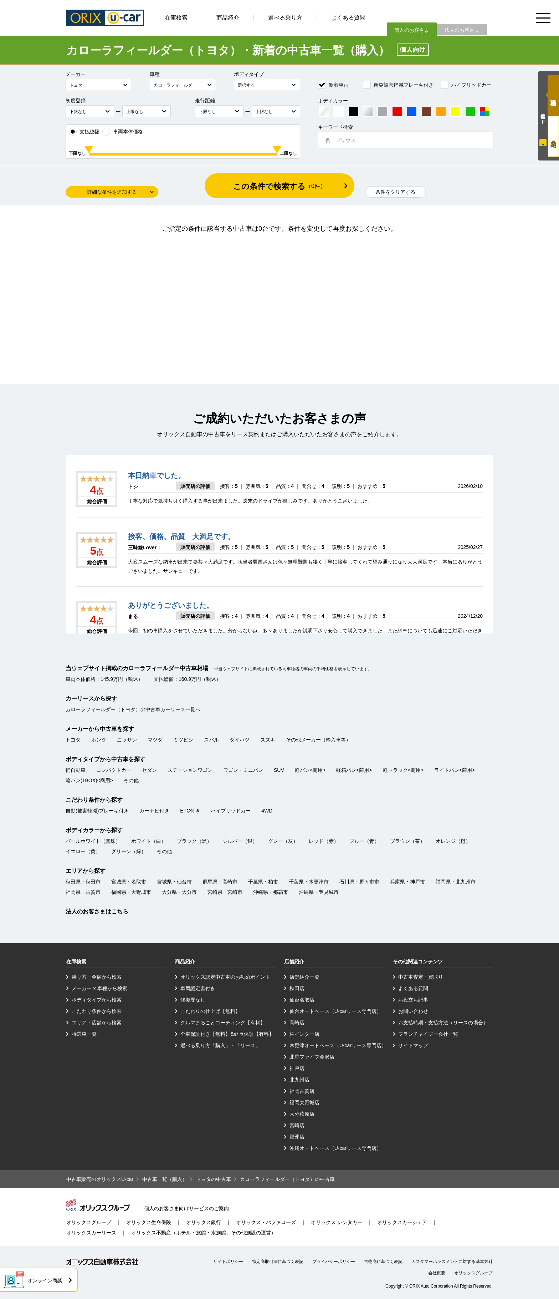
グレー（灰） (283, 841)
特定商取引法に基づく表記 (277, 1261)
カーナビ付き (154, 811)
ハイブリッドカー (466, 85)
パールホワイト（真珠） (93, 841)
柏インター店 (304, 1034)
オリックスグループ (88, 1222)
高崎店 (296, 1022)
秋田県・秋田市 (83, 882)
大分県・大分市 (179, 892)
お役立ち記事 (413, 1000)
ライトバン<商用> (454, 770)
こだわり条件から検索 (97, 1011)
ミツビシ (183, 740)
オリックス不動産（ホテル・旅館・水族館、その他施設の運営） (203, 1233)
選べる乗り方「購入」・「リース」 (220, 1045)
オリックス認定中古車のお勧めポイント (225, 977)
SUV (279, 770)
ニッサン (127, 740)
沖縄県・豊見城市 (319, 892)
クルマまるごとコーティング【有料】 (222, 1022)
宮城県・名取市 (128, 882)
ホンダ (98, 740)
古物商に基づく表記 (383, 1261)
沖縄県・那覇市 (270, 892)
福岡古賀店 (301, 1091)
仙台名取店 (301, 1000)
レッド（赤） (324, 841)
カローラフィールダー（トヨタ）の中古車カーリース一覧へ (133, 709)
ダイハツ (240, 740)
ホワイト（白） (148, 841)
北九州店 (299, 1079)
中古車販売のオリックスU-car (99, 1179)
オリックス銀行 (203, 1222)
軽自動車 (76, 770)
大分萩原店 (301, 1114)
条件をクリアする (395, 192)
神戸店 (296, 1068)
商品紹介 (227, 18)
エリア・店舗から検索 (97, 1022)
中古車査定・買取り (420, 977)
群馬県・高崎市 (219, 882)
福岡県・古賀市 (83, 892)
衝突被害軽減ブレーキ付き (398, 85)
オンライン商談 (44, 1280)
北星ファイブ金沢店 (311, 1057)
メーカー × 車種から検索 (99, 988)
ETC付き (190, 811)
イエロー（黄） (83, 851)
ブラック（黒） (194, 841)
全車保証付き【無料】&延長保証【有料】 (226, 1034)
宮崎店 (296, 1125)
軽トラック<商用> (403, 770)
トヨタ (73, 740)
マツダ (155, 740)
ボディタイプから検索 (97, 1000)
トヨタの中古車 (213, 1179)
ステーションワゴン (190, 770)
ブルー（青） (364, 841)
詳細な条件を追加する (112, 192)
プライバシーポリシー (333, 1261)
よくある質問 (348, 18)
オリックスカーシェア (402, 1222)
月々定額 (553, 136)
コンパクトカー (113, 770)
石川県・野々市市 (359, 882)
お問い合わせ (413, 1011)
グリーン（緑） (128, 851)
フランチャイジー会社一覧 (428, 1034)
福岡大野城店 (304, 1102)
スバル (211, 740)
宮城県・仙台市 (174, 882)
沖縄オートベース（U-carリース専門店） (335, 1148)
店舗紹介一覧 (304, 977)
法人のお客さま (462, 30)
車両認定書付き (197, 988)
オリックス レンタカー (336, 1222)
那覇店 (296, 1137)
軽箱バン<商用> (354, 770)
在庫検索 (176, 18)
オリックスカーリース (91, 1233)
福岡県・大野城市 (131, 892)
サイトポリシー (228, 1261)
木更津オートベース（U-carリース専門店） (337, 1045)
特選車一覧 (84, 1034)
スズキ (267, 740)
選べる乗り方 (285, 18)
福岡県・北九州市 (456, 882)
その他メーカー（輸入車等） (318, 740)
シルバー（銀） (239, 841)
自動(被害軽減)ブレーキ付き (97, 811)
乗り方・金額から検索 (97, 977)
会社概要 (436, 1272)
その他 (131, 780)
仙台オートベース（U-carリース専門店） (335, 1011)
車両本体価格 (122, 131)
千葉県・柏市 (263, 882)
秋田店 (296, 988)
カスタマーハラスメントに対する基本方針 (452, 1261)
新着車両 (333, 85)
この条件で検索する (279, 186)
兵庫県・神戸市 (407, 882)
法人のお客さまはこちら (97, 911)
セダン (149, 770)
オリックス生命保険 (148, 1222)
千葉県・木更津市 (309, 882)
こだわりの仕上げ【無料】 (210, 1011)
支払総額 (84, 131)
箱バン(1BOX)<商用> (89, 780)
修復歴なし (192, 1000)
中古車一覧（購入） (164, 1179)
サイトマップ (413, 1045)
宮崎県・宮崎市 (224, 892)
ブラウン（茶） (407, 841)
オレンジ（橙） (453, 841)
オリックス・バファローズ (266, 1222)
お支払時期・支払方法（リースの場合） (443, 1022)
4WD (266, 811)
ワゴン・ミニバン (243, 770)
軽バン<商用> (310, 770)
